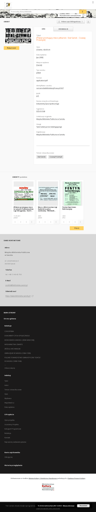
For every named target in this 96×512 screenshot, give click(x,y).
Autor (6, 385)
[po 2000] (39, 57)
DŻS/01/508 (40, 111)
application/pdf (42, 80)
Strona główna (10, 319)
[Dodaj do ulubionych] (88, 21)
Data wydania (9, 407)
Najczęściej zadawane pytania (15, 442)
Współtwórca (9, 403)
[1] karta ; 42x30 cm (43, 50)
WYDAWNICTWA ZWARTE (13, 344)
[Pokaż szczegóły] (31, 222)
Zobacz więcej (9, 368)
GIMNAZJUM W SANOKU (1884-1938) (17, 353)
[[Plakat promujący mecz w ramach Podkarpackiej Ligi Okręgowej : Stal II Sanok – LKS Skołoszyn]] (24, 193)
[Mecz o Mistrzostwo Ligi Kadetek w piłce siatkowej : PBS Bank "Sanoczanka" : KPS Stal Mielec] (48, 193)
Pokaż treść (11, 48)
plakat (38, 73)
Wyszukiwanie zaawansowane (70, 15)
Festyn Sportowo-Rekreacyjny (69, 208)
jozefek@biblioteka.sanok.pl (17, 285)
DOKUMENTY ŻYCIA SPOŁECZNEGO (17, 336)
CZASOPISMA (9, 331)
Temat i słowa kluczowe (13, 390)
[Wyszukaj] (82, 12)
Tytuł (6, 381)
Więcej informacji (68, 506)
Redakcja (7, 433)
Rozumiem (83, 506)
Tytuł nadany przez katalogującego (49, 127)
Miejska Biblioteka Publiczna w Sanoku (50, 119)
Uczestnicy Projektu (11, 424)
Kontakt (7, 438)
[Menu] (93, 2)
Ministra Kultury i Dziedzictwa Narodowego (43, 478)
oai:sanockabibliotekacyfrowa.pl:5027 (50, 88)
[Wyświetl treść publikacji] (26, 222)
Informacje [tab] (63, 29)
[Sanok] (39, 65)
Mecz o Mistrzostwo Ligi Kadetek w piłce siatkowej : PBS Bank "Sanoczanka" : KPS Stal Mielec (47, 209)
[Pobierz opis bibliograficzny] (21, 222)
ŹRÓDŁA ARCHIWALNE (12, 349)
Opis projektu (9, 420)
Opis (6, 394)
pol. (37, 96)
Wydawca (7, 398)
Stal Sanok (41, 157)
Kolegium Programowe (12, 429)
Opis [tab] (43, 29)
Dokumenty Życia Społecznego (47, 104)
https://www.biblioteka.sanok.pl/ (18, 296)
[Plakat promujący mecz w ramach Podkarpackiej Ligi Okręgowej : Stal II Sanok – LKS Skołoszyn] (23, 209)
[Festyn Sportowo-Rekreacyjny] (72, 193)
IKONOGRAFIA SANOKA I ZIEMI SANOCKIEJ (19, 340)
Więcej (76, 228)
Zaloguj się (8, 457)
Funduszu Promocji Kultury (76, 478)
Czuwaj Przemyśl (56, 157)
